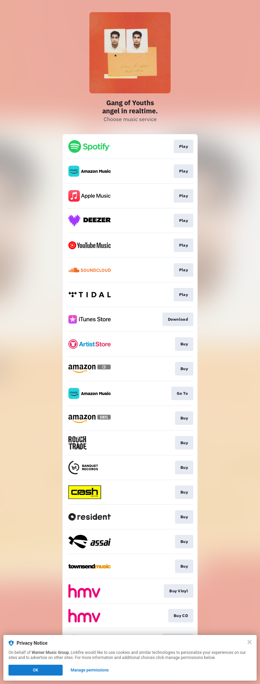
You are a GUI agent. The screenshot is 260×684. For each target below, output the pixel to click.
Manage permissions (90, 670)
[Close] (249, 642)
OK (35, 670)
